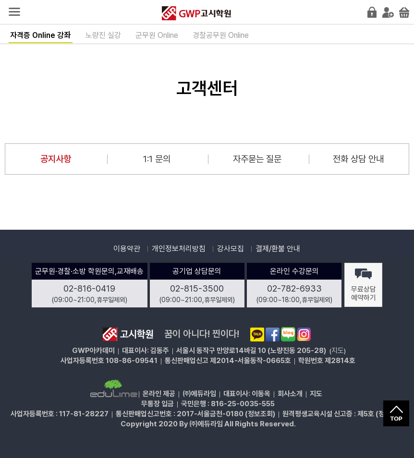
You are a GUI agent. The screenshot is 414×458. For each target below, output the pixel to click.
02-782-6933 (294, 288)
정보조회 (260, 414)
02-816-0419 (89, 288)
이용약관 (126, 248)
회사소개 (290, 393)
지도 (337, 350)
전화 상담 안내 (358, 158)
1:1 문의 (156, 158)
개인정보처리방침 (179, 248)
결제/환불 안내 (278, 248)
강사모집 (230, 248)
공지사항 (55, 158)
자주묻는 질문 (257, 158)
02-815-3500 (197, 288)
